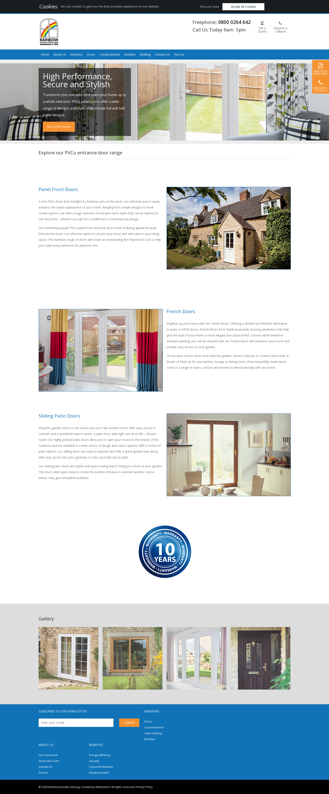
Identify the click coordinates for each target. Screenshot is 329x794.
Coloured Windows (101, 767)
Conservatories (109, 54)
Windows (76, 54)
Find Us (179, 54)
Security (94, 761)
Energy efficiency (100, 755)
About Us (59, 54)
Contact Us (162, 54)
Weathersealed (99, 772)
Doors (91, 54)
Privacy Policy (144, 787)
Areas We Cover (49, 761)
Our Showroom (48, 755)
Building (145, 54)
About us (46, 745)
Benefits (96, 745)
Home (45, 54)
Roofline (130, 54)
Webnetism (102, 787)
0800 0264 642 (234, 22)
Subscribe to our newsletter (63, 711)
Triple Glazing (153, 733)
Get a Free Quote (59, 127)
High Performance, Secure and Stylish (77, 80)
